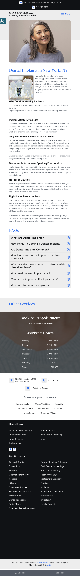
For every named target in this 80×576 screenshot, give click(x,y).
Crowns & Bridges (18, 487)
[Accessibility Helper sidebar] (3, 20)
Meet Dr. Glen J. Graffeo (21, 430)
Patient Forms (16, 439)
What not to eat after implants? (30, 285)
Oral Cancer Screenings (52, 466)
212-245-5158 (54, 380)
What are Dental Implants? (27, 237)
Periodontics (15, 496)
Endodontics (47, 496)
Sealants (13, 471)
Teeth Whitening (49, 475)
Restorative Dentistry (51, 479)
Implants (45, 487)
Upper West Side (42, 404)
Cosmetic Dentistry (19, 475)
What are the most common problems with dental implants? (38, 266)
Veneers (13, 479)
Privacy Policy (43, 563)
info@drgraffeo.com (40, 388)
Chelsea (58, 408)
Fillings (12, 483)
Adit (49, 566)
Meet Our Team (48, 430)
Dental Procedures (18, 500)
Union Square (29, 413)
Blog (43, 439)
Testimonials (15, 443)
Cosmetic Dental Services (22, 509)
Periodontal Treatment (52, 492)
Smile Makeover (17, 504)
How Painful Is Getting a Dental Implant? (35, 243)
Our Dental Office (17, 434)
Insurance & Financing (51, 434)
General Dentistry (18, 462)
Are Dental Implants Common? (30, 249)
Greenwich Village (48, 413)
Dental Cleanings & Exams (54, 462)
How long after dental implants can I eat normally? (35, 257)
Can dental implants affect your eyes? (34, 279)
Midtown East (44, 408)
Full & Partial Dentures (20, 492)
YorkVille (59, 404)
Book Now (60, 573)
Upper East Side (25, 408)
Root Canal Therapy (50, 471)
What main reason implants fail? (30, 273)
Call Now (20, 573)
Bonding (45, 483)
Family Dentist (48, 504)
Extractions (14, 466)
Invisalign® (46, 500)
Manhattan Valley (22, 404)
